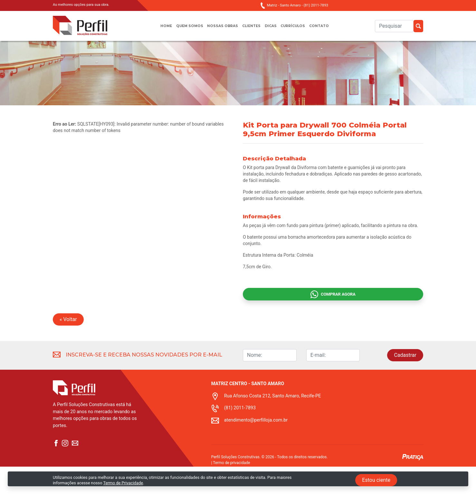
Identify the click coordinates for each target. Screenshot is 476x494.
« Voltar (68, 347)
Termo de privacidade (231, 490)
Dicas (272, 29)
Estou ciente (376, 480)
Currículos (298, 29)
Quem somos (183, 29)
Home (157, 29)
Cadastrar (405, 382)
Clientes (251, 29)
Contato (327, 29)
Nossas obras (220, 29)
